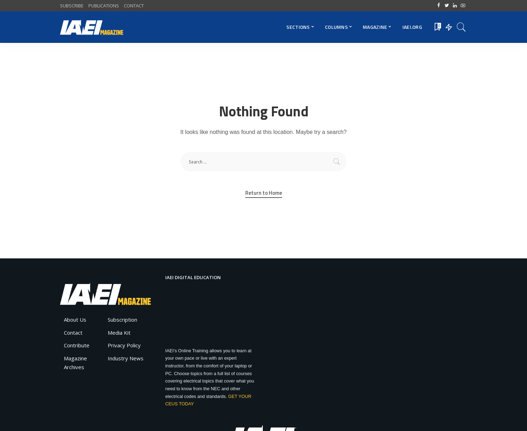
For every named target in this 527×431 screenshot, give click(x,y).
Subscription (122, 319)
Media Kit (119, 332)
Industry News (126, 358)
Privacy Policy (124, 345)
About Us (75, 319)
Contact (73, 332)
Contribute (76, 345)
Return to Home (263, 193)
